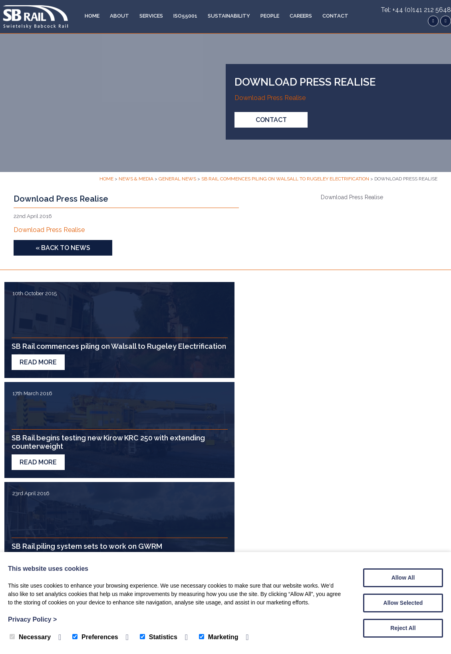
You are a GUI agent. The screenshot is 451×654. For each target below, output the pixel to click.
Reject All (402, 628)
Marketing (218, 637)
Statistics (158, 637)
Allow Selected (403, 603)
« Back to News (63, 248)
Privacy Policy (32, 619)
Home (86, 16)
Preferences (95, 637)
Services (146, 16)
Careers (295, 16)
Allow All (403, 577)
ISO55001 (180, 16)
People (264, 16)
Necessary (30, 637)
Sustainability (224, 16)
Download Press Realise (270, 98)
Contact (330, 16)
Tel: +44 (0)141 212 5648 (416, 10)
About (114, 16)
